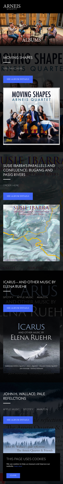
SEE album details (18, 79)
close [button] (13, 475)
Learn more (18, 466)
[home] (12, 6)
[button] (58, 6)
